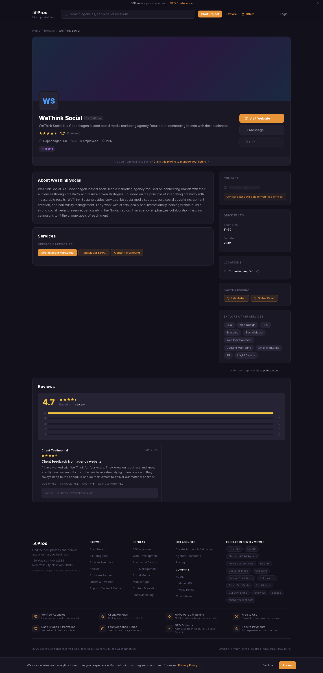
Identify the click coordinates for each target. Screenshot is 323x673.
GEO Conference (181, 3)
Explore (232, 14)
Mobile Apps (141, 582)
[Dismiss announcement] (318, 3)
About (180, 576)
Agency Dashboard (188, 556)
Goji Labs (234, 549)
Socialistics (263, 585)
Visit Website (257, 118)
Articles (95, 569)
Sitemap (256, 648)
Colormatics (267, 578)
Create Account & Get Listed (194, 549)
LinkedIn (224, 648)
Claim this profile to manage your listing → (182, 161)
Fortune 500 (184, 583)
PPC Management (145, 569)
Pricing (180, 562)
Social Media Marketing (57, 252)
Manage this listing (267, 370)
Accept (287, 665)
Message (254, 130)
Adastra (251, 549)
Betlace (276, 592)
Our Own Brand (238, 592)
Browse (49, 30)
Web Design (247, 325)
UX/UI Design (246, 355)
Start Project (210, 14)
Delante (265, 563)
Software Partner (101, 575)
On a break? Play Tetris (277, 648)
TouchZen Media (239, 585)
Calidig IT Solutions (241, 578)
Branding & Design (145, 562)
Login (284, 14)
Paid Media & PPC (94, 252)
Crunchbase (184, 596)
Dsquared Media (239, 570)
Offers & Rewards (101, 582)
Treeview (259, 592)
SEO (229, 325)
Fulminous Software (241, 563)
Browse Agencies (101, 562)
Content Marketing (127, 252)
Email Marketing (268, 347)
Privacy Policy (185, 589)
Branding (232, 332)
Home (36, 30)
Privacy (235, 648)
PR (228, 355)
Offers (248, 14)
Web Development (239, 340)
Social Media (254, 332)
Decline (268, 665)
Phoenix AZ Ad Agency (243, 556)
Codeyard (261, 570)
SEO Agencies (142, 549)
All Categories (99, 556)
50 (39, 543)
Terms (245, 648)
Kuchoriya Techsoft (241, 599)
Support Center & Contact (106, 588)
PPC (265, 325)
